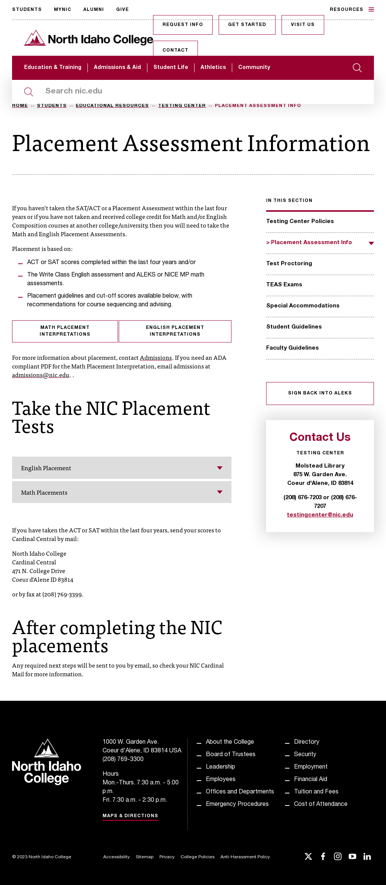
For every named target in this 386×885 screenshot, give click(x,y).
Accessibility (116, 857)
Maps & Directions (130, 816)
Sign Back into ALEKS (320, 393)
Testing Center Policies (300, 222)
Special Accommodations (303, 306)
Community (254, 67)
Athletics (213, 67)
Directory (306, 743)
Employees (221, 780)
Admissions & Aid (117, 67)
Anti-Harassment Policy (245, 857)
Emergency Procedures (237, 805)
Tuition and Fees (316, 792)
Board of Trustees (231, 755)
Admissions (156, 357)
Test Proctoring (289, 264)
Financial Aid (310, 780)
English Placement (121, 467)
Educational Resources (112, 106)
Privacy (167, 857)
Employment (311, 767)
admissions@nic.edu (40, 374)
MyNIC (62, 10)
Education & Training (52, 67)
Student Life (170, 67)
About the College (230, 743)
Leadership (220, 767)
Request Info (182, 25)
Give (122, 10)
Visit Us (303, 25)
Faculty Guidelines (292, 348)
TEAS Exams (284, 285)
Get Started (247, 25)
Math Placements (121, 492)
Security (305, 755)
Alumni (93, 10)
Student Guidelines (294, 327)
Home (20, 106)
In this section (289, 201)
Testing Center (182, 106)
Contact (175, 50)
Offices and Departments (240, 792)
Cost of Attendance (321, 805)
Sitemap (144, 857)
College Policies (197, 857)
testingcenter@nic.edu (320, 515)
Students (27, 10)
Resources (352, 9)
